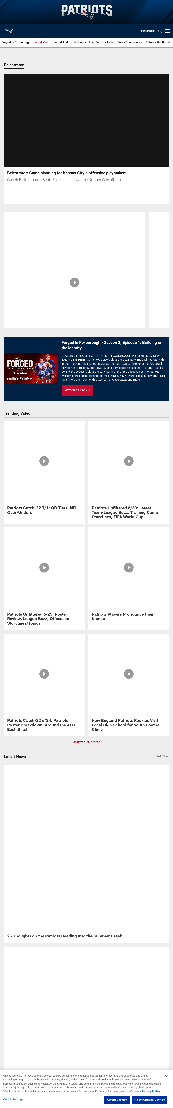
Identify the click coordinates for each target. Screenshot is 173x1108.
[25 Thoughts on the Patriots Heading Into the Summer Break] (86, 533)
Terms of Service (86, 822)
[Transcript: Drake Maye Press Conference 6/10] (86, 625)
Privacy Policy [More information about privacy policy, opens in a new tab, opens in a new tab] (151, 1091)
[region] (86, 1089)
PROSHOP (148, 31)
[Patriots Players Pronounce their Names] (128, 460)
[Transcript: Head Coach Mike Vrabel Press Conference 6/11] (86, 588)
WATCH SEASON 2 (77, 395)
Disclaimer (87, 835)
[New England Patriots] (86, 789)
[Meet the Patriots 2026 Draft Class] (128, 713)
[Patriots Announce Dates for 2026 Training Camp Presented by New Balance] (86, 550)
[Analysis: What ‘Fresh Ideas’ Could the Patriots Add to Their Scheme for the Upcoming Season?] (86, 569)
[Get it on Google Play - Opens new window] (100, 772)
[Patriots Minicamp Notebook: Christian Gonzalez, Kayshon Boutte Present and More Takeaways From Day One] (86, 607)
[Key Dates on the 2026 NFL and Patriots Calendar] (44, 716)
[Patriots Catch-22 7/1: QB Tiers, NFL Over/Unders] (44, 434)
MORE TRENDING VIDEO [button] (86, 505)
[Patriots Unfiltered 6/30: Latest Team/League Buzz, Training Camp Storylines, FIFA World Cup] (128, 437)
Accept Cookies (117, 1099)
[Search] (160, 31)
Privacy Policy (86, 815)
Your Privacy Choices (86, 855)
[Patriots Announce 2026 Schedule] (128, 692)
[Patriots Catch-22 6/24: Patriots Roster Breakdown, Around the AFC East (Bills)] (44, 488)
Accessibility (86, 828)
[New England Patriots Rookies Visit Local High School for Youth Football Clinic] (128, 488)
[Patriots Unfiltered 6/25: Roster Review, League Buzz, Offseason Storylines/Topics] (44, 463)
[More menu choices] (167, 31)
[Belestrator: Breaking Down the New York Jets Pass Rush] (74, 230)
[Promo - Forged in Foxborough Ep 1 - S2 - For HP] (44, 695)
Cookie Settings (86, 862)
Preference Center (86, 869)
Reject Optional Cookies (149, 1099)
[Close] (166, 1076)
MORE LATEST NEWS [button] (87, 638)
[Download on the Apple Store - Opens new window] (71, 770)
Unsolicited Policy (86, 842)
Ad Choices (86, 849)
